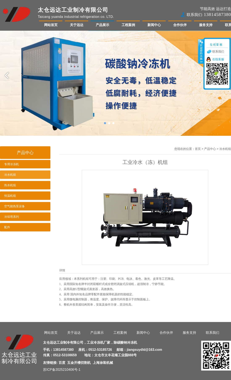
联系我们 (212, 332)
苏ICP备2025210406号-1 (61, 369)
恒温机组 (10, 195)
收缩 (201, 51)
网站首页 (51, 25)
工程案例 (128, 25)
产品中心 (210, 148)
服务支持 (206, 25)
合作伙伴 (180, 25)
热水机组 (10, 185)
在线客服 (218, 59)
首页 (198, 148)
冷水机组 (10, 174)
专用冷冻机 (11, 164)
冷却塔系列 (11, 216)
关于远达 (76, 25)
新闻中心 (154, 25)
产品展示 (102, 25)
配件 (7, 227)
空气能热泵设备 (14, 206)
